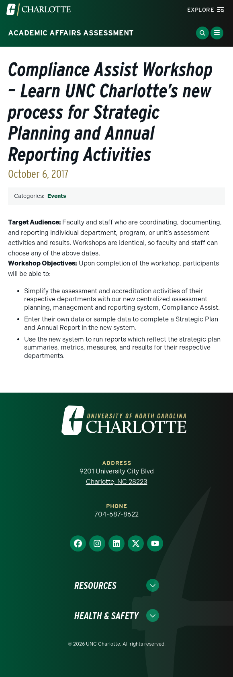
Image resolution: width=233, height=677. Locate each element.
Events (56, 196)
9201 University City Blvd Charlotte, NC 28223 (117, 476)
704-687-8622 (116, 514)
